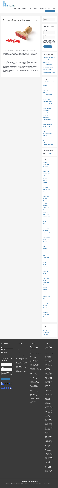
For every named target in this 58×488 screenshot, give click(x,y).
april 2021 (45, 267)
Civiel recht (45, 92)
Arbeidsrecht (45, 87)
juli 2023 (45, 219)
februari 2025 (46, 185)
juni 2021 (45, 264)
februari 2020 (46, 292)
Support (35, 8)
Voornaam (45, 30)
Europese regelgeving (47, 103)
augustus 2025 (46, 175)
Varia (44, 142)
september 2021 (46, 259)
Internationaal (46, 110)
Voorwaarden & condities (29, 485)
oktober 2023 (46, 214)
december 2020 (46, 275)
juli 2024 (45, 198)
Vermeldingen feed (47, 330)
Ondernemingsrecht (47, 119)
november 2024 (46, 191)
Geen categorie (46, 106)
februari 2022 (46, 250)
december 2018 (46, 317)
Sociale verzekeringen (47, 133)
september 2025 (46, 173)
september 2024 (46, 194)
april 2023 (45, 225)
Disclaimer (26, 483)
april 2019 (45, 310)
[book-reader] (5, 349)
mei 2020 (45, 287)
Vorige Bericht (4, 79)
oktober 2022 (46, 235)
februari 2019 (46, 314)
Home (15, 8)
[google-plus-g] (6, 388)
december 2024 (46, 189)
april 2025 (45, 182)
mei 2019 (45, 309)
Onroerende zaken (46, 122)
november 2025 (46, 169)
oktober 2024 (47, 378)
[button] (50, 11)
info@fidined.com (34, 350)
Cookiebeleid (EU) (19, 483)
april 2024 (45, 203)
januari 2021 (45, 273)
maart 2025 (45, 184)
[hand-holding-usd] (4, 352)
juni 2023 (45, 221)
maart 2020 (45, 291)
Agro (44, 83)
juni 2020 (45, 285)
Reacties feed (46, 332)
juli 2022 (45, 241)
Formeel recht (6, 22)
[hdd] (4, 354)
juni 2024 (45, 200)
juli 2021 (45, 262)
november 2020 (46, 276)
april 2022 (45, 246)
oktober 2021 (46, 257)
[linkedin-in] (11, 388)
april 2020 (45, 289)
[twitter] (4, 388)
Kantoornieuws (46, 113)
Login (44, 328)
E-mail (44, 35)
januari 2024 (45, 209)
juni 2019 (45, 307)
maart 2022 (45, 248)
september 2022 (46, 237)
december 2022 (46, 232)
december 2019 (46, 296)
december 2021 (46, 253)
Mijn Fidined (47, 8)
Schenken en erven (46, 131)
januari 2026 (45, 166)
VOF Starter (49, 153)
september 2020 (46, 280)
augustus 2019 (46, 303)
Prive (31, 390)
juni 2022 (45, 242)
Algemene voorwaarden (33, 483)
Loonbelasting (46, 115)
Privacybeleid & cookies (10, 483)
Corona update (46, 96)
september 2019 (46, 301)
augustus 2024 (46, 196)
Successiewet (46, 137)
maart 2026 (45, 162)
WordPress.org (46, 334)
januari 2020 (45, 294)
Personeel (45, 128)
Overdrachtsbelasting (47, 124)
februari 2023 (46, 228)
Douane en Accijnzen (47, 99)
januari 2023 (45, 230)
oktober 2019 (46, 300)
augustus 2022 (46, 239)
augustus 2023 (46, 217)
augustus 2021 (46, 260)
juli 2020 (45, 284)
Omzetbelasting (46, 117)
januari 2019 (45, 316)
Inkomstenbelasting (47, 108)
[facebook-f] (2, 388)
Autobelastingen (46, 88)
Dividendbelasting (46, 97)
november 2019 (46, 298)
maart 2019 (45, 312)
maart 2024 (45, 205)
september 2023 (46, 216)
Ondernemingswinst (47, 121)
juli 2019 (45, 305)
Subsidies (45, 135)
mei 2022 (45, 244)
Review (54, 8)
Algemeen (45, 85)
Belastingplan (46, 90)
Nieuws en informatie (22, 8)
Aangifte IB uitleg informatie (48, 81)
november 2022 (46, 234)
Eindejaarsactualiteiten (47, 101)
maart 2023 (45, 226)
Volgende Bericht (36, 79)
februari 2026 (46, 164)
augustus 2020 (46, 282)
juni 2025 (45, 178)
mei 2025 (45, 180)
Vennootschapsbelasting (48, 144)
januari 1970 (45, 319)
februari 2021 (46, 271)
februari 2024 (46, 207)
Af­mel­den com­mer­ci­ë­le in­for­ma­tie (45, 483)
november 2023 (46, 212)
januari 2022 (45, 251)
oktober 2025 (46, 171)
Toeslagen (45, 140)
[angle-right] (17, 347)
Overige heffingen (46, 126)
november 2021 (46, 255)
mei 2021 (45, 266)
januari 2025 (45, 187)
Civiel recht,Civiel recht (47, 94)
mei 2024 (45, 201)
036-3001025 (34, 348)
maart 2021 (45, 269)
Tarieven (29, 8)
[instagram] (9, 388)
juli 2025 (45, 176)
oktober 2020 (46, 278)
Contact (41, 8)
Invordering (45, 112)
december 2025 (48, 360)
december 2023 (46, 210)
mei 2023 (45, 223)
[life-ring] (5, 347)
